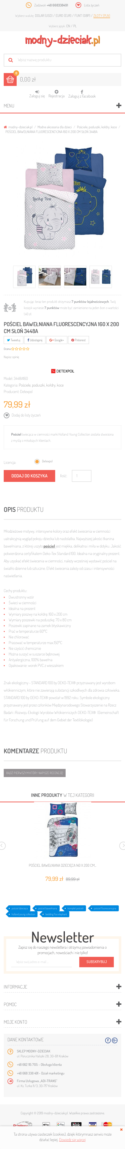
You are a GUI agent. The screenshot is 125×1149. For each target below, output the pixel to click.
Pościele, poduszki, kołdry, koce (97, 127)
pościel (49, 546)
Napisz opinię (11, 357)
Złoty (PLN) (101, 15)
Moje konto (15, 1022)
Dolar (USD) (44, 15)
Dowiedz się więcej (72, 1139)
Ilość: (63, 475)
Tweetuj (13, 340)
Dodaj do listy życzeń (26, 415)
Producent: (11, 391)
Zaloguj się (37, 94)
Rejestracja (56, 94)
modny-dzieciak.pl (18, 127)
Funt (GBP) (83, 15)
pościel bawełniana (47, 908)
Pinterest (78, 340)
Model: (8, 378)
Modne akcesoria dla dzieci (55, 127)
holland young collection (23, 914)
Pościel (16, 434)
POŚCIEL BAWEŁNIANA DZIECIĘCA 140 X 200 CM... (62, 865)
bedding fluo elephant (56, 914)
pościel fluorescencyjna (105, 908)
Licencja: (10, 462)
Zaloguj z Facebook (82, 92)
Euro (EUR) (64, 15)
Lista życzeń (91, 5)
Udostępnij (34, 340)
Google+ (56, 340)
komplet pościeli (75, 908)
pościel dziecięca (20, 908)
